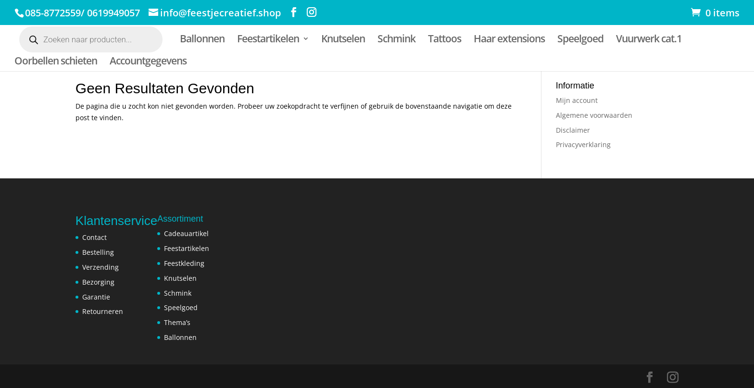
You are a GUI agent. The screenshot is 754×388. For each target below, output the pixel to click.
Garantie (96, 296)
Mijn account (577, 100)
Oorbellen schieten (55, 62)
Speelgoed (580, 40)
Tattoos (444, 40)
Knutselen (343, 40)
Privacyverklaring (583, 144)
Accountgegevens (148, 62)
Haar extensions (509, 40)
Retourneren (102, 311)
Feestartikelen (268, 40)
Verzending (100, 267)
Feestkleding (184, 263)
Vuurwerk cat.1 (649, 40)
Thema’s (177, 322)
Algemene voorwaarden (594, 115)
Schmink (396, 40)
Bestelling (98, 252)
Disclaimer (573, 130)
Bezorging (98, 282)
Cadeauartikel (186, 233)
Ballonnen (202, 40)
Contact (94, 237)
